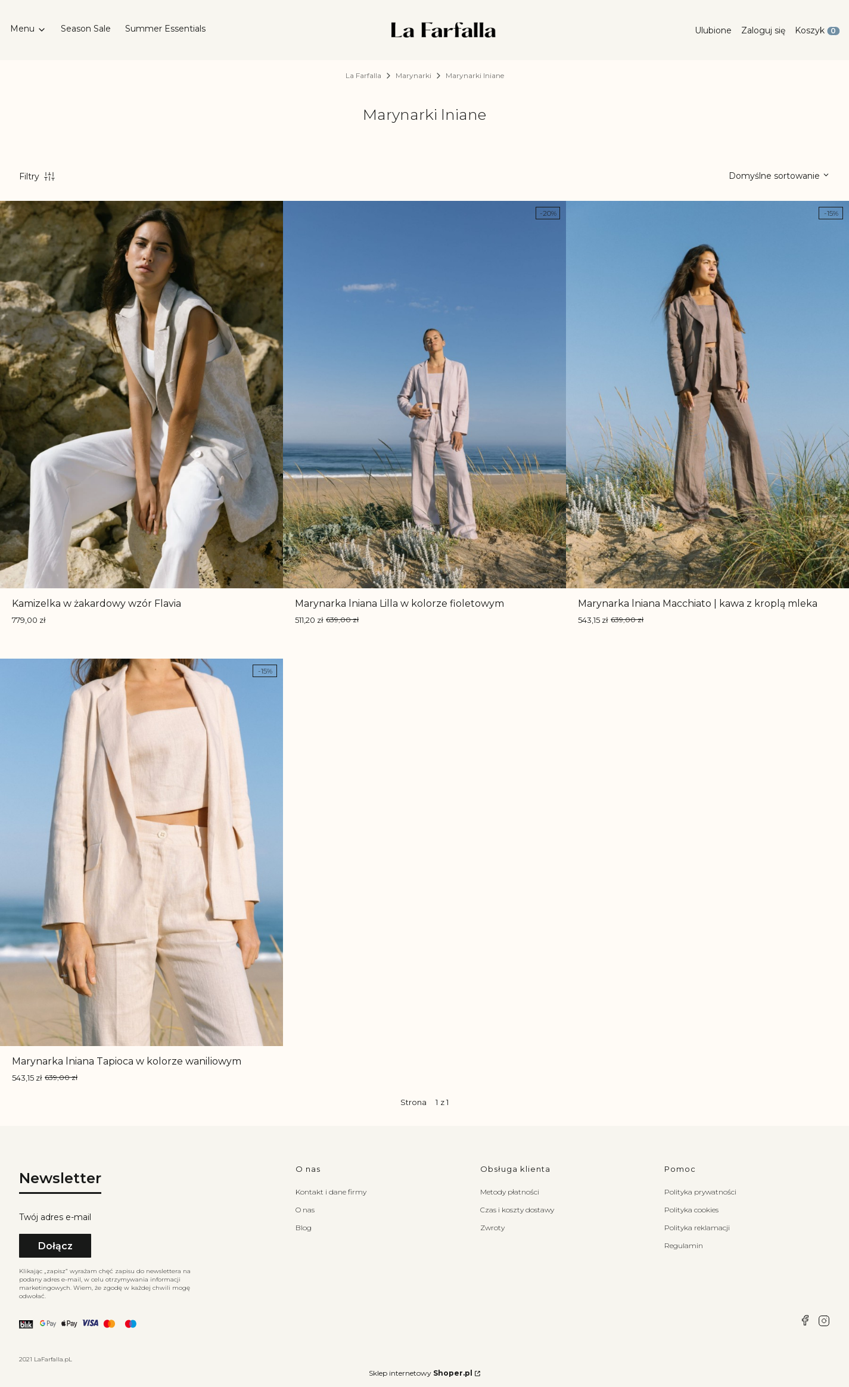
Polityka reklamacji (697, 1227)
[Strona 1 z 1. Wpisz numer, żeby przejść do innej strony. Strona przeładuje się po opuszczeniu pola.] (433, 1102)
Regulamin (683, 1245)
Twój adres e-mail (55, 1217)
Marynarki (413, 75)
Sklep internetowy (420, 1373)
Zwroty (492, 1227)
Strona (413, 1102)
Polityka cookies (691, 1209)
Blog (304, 1227)
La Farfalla (363, 75)
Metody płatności (509, 1191)
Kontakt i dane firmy (331, 1191)
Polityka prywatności (700, 1191)
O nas (305, 1209)
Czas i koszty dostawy (517, 1209)
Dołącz (55, 1246)
